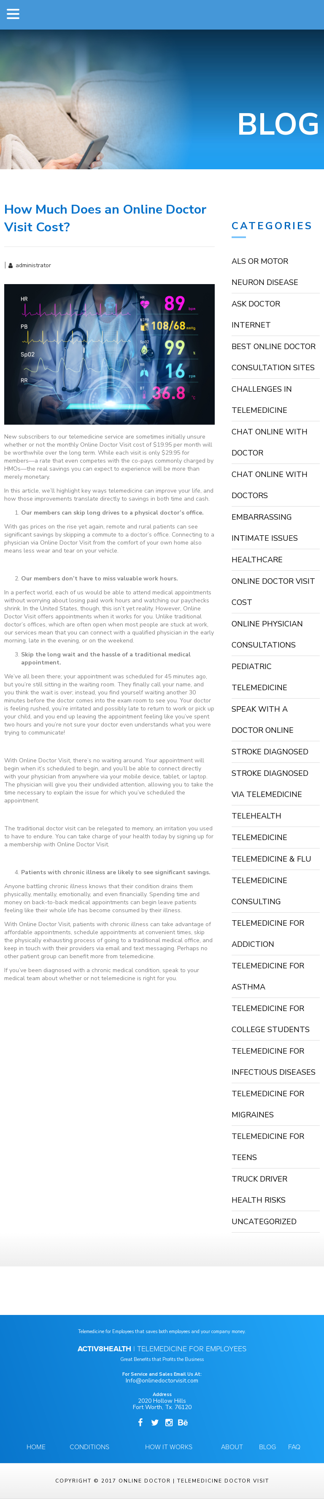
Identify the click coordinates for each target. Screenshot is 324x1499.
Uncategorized (264, 1222)
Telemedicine (259, 837)
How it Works (168, 1447)
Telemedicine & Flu (271, 859)
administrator (33, 265)
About (232, 1447)
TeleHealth (256, 816)
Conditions (89, 1447)
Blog (267, 1447)
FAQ (294, 1447)
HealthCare (257, 560)
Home (36, 1447)
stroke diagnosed (270, 752)
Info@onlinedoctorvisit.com (162, 1380)
